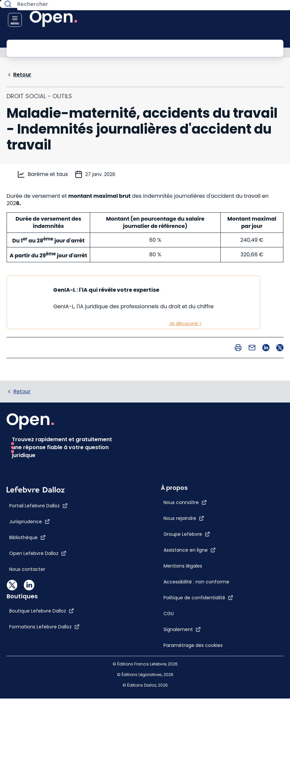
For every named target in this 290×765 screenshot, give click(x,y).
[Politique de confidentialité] (176, 529)
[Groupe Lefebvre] (165, 465)
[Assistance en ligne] (167, 481)
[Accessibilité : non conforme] (174, 513)
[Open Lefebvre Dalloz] (38, 683)
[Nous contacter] (27, 699)
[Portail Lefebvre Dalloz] (38, 635)
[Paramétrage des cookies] (176, 576)
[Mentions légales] (161, 497)
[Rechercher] (130, 47)
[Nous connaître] (163, 433)
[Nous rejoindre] (162, 449)
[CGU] (146, 544)
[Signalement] (160, 560)
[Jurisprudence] (30, 651)
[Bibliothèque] (27, 667)
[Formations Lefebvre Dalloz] (176, 648)
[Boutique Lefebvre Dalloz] (174, 632)
